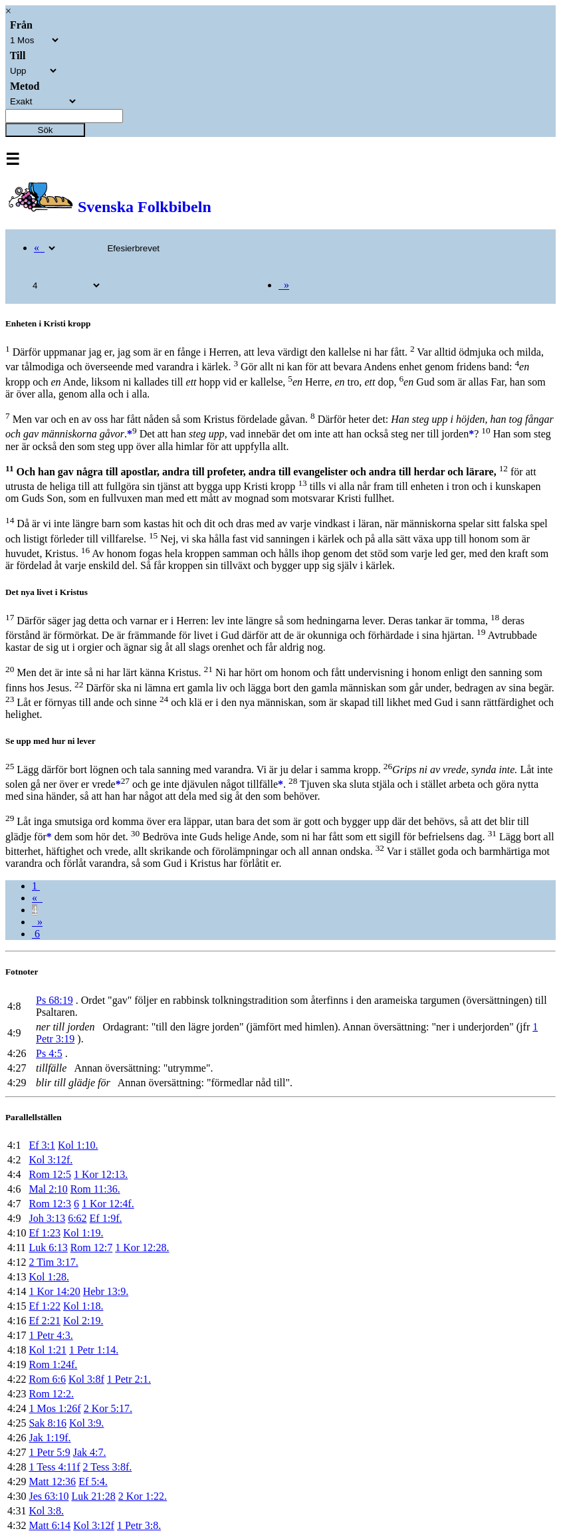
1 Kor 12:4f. (108, 1203)
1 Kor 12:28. (142, 1247)
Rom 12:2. (51, 1393)
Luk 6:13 (48, 1247)
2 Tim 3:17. (53, 1262)
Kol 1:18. (83, 1306)
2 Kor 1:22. (142, 1496)
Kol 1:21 (47, 1350)
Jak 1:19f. (49, 1437)
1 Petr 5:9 (49, 1452)
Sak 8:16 (47, 1423)
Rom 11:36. (95, 1189)
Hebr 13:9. (105, 1291)
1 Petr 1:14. (93, 1350)
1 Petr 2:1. (129, 1379)
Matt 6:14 (49, 1525)
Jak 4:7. (89, 1452)
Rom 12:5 (50, 1174)
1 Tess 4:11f (54, 1467)
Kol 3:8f (86, 1379)
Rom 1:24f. (53, 1364)
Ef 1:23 (44, 1233)
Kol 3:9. (86, 1423)
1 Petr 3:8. (139, 1525)
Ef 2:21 (44, 1320)
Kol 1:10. (78, 1145)
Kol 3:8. (46, 1510)
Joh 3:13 (47, 1218)
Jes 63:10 (48, 1496)
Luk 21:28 (93, 1496)
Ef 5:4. (93, 1481)
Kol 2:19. (83, 1320)
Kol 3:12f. (50, 1159)
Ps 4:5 (49, 1053)
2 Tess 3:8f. (107, 1467)
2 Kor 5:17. (108, 1408)
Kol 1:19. (83, 1233)
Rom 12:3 (50, 1203)
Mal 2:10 (48, 1189)
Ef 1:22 (44, 1306)
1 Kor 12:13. (101, 1174)
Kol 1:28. (48, 1276)
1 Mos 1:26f (54, 1408)
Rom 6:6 (47, 1379)
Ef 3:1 (42, 1145)
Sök (45, 130)
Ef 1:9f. (106, 1218)
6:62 (77, 1218)
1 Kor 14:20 (54, 1291)
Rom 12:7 (91, 1247)
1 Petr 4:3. (50, 1335)
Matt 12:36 (52, 1481)
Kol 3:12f (93, 1525)
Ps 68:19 (54, 1000)
